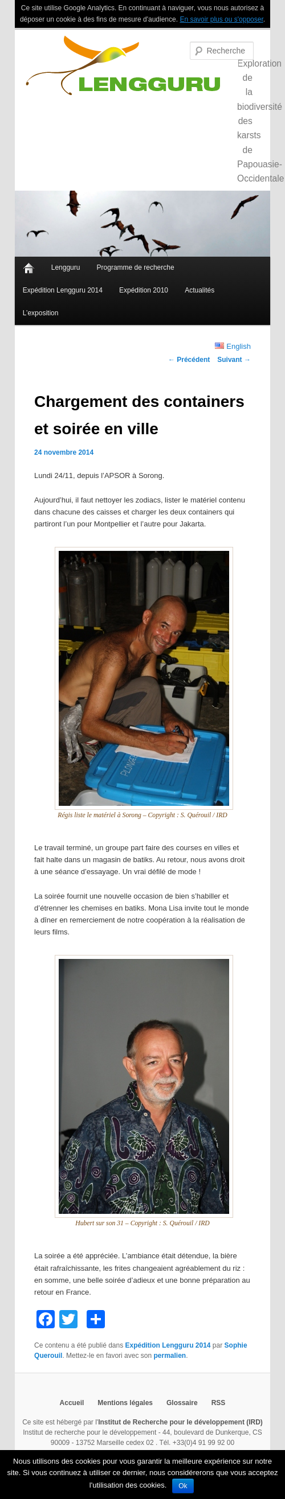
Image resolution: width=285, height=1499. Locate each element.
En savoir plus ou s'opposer (221, 19)
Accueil (28, 268)
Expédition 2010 (143, 290)
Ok (182, 1486)
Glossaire (182, 1403)
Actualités (199, 290)
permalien (169, 1356)
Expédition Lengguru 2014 (63, 290)
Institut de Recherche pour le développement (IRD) (180, 1422)
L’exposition (41, 313)
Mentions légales (125, 1403)
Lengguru (65, 267)
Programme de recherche (135, 267)
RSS (218, 1403)
